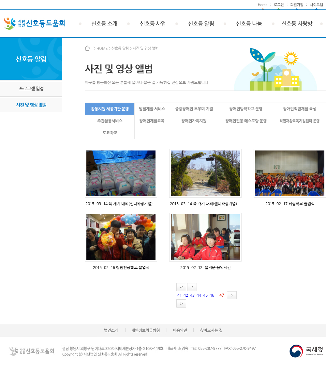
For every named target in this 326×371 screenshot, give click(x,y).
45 (205, 295)
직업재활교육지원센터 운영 (299, 121)
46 (212, 295)
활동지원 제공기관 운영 (110, 108)
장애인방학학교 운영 (245, 108)
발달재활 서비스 (152, 108)
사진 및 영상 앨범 (31, 105)
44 (199, 295)
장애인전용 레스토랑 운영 (246, 120)
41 (179, 295)
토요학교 (110, 133)
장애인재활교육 (151, 120)
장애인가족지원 (193, 120)
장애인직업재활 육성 (299, 108)
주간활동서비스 (109, 120)
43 (192, 295)
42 (186, 295)
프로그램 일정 (31, 89)
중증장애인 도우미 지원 (194, 108)
